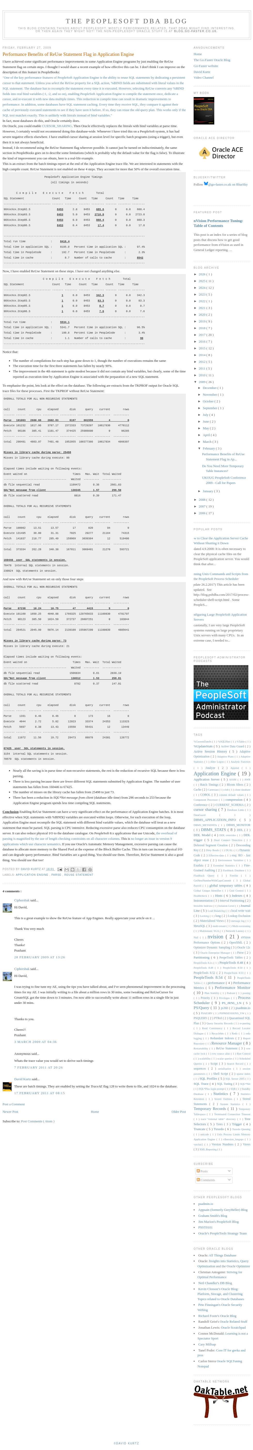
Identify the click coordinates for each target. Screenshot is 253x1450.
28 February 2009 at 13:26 (39, 957)
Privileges (225, 998)
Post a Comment (14, 1104)
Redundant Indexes (222, 1038)
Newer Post (10, 1112)
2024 (202, 288)
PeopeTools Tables (231, 957)
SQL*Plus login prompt (212, 1088)
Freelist (235, 875)
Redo (235, 1033)
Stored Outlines (224, 1099)
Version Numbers (223, 1144)
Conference (201, 805)
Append (236, 768)
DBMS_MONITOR (238, 825)
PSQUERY (201, 1018)
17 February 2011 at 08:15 (39, 1093)
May (206, 428)
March (207, 442)
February (209, 448)
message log (238, 920)
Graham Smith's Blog (212, 1216)
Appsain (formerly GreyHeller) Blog (223, 1210)
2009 (202, 382)
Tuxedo (219, 1129)
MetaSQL (200, 926)
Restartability (201, 1048)
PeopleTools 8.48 (231, 963)
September (210, 408)
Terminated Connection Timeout (232, 1114)
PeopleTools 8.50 (233, 967)
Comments (206, 1180)
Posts (202, 1171)
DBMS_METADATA (206, 825)
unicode (205, 1134)
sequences (201, 1068)
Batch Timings (209, 784)
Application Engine (32, 874)
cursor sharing (206, 809)
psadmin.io (243, 1008)
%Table (241, 741)
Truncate (200, 1129)
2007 (202, 506)
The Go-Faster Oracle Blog (212, 60)
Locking (205, 916)
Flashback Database (234, 870)
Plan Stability (212, 993)
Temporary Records (210, 1108)
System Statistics (231, 1104)
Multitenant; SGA (210, 931)
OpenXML (237, 942)
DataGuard (206, 815)
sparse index (243, 1073)
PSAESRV (207, 1013)
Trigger (237, 1124)
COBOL (206, 795)
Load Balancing (217, 910)
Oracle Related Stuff (233, 1321)
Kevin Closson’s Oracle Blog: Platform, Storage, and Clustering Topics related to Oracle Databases (220, 1294)
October (209, 401)
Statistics (221, 1093)
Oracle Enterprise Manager (215, 952)
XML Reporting (208, 1149)
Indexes (238, 895)
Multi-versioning (241, 926)
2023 (202, 294)
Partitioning (202, 957)
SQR (233, 1088)
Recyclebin (218, 1033)
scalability (205, 1058)
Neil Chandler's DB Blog (215, 1283)
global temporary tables (226, 885)
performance (217, 983)
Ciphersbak (22, 900)
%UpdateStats (204, 746)
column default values (232, 794)
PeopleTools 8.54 (209, 977)
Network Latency (236, 931)
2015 (202, 348)
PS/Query (202, 1007)
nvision (217, 936)
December (210, 388)
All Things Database (222, 1255)
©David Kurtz (126, 1443)
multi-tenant (220, 926)
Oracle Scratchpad (233, 1327)
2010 (202, 375)
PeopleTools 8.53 (234, 972)
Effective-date (217, 855)
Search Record (236, 1063)
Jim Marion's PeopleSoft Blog (218, 1222)
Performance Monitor (232, 987)
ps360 (225, 1008)
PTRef (218, 1018)
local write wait (240, 910)
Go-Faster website (206, 66)
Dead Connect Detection (229, 840)
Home (95, 1112)
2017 (202, 335)
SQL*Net (245, 1084)
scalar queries (225, 1058)
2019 (202, 321)
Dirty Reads (213, 850)
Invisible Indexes (203, 905)
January (208, 491)
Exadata (199, 865)
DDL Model (203, 835)
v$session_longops (234, 1139)
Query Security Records (220, 1023)
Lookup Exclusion (239, 916)
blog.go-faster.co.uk (195, 31)
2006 (202, 513)
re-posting (245, 1023)
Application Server (207, 779)
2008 (202, 500)
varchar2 (199, 1144)
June (206, 421)
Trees (220, 1124)
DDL (240, 830)
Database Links (236, 809)
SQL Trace (202, 1084)
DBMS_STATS (214, 829)
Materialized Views (212, 921)
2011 (202, 368)
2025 (202, 281)
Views (246, 1144)
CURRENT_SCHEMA (230, 805)
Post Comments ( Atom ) (37, 1121)
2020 (202, 315)
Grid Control (237, 890)
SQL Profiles (209, 1078)
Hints (219, 895)
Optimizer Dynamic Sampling (212, 947)
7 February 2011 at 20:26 (38, 1067)
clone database (242, 789)
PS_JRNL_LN (232, 1003)
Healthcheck (201, 895)
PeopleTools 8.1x (204, 962)
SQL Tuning (225, 1084)
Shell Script (221, 1074)
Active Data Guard (233, 746)
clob (227, 789)
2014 (202, 355)
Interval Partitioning (232, 900)
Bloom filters (235, 784)
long (218, 916)
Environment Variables (231, 860)
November (210, 394)
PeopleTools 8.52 (205, 973)
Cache (198, 789)
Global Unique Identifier (208, 890)
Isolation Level (226, 905)
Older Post (179, 1112)
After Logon (217, 761)
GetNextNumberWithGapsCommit (213, 880)
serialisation (225, 1068)
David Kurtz (23, 1079)
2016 (202, 341)
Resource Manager (227, 1043)
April (207, 435)
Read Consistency (213, 1028)
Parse (56, 874)
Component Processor (206, 799)
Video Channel (204, 77)
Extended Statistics (225, 865)
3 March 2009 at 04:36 (35, 1042)
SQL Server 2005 (235, 1078)
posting (246, 993)
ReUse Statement (78, 874)
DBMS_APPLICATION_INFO (217, 820)
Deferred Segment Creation (211, 845)
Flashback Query (205, 875)
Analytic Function (240, 761)
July (206, 415)
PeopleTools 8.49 (204, 967)
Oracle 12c (243, 947)
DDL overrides (228, 835)
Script (214, 1063)
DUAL (229, 850)
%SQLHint (224, 741)
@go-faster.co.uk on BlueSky (226, 184)
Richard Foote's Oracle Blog (217, 1316)
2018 (202, 328)
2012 (202, 362)
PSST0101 (205, 1227)
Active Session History (211, 751)
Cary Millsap (207, 1344)
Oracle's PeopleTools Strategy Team (222, 1233)
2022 (202, 301)
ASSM (233, 779)
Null (197, 937)
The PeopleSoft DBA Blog (127, 21)
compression (235, 799)
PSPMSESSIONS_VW (232, 1013)
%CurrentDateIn (203, 741)
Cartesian (213, 789)
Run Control (243, 1053)
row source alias (221, 1053)
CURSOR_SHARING (57, 126)
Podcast (231, 993)
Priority (206, 998)
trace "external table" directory (219, 1119)
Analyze (211, 768)
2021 (202, 308)
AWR (247, 779)
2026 (202, 274)
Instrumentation (204, 900)
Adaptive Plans (226, 756)
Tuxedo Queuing (241, 1129)
